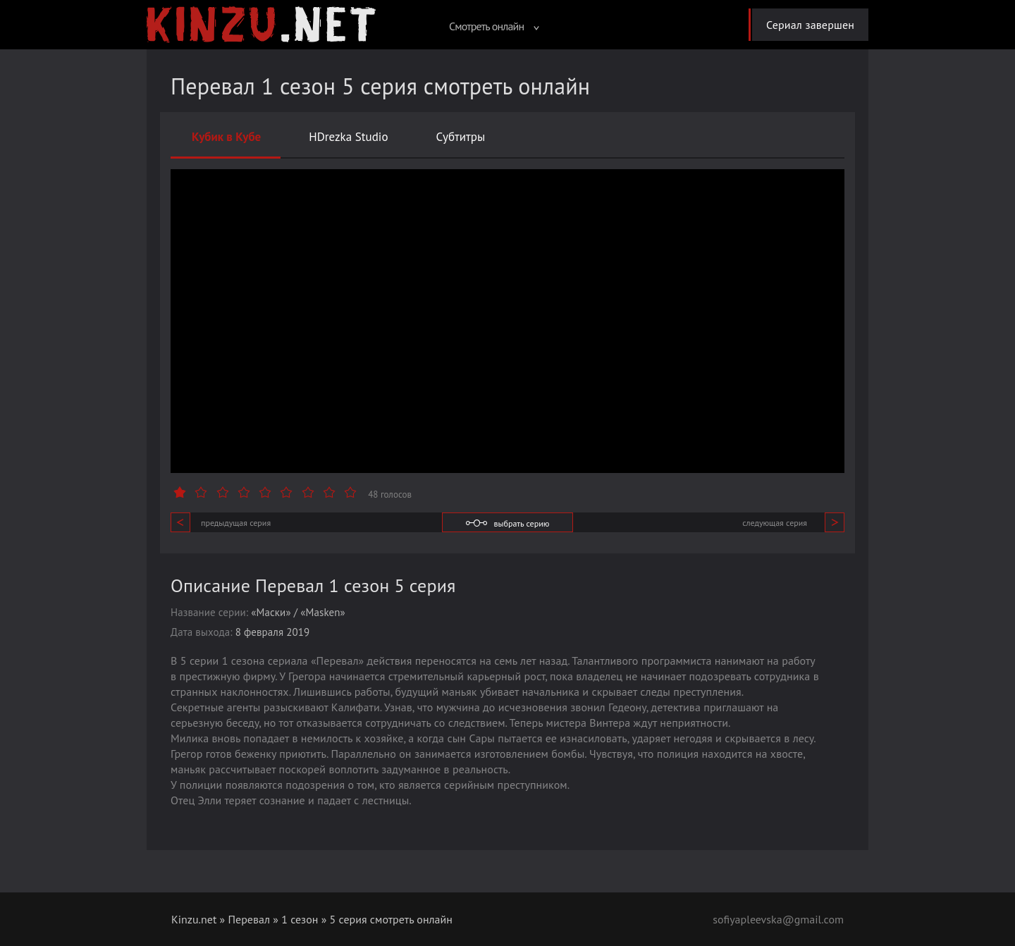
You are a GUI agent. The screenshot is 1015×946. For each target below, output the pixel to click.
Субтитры (461, 137)
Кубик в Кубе (226, 137)
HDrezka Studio (348, 137)
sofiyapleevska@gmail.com (778, 919)
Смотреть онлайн (494, 26)
